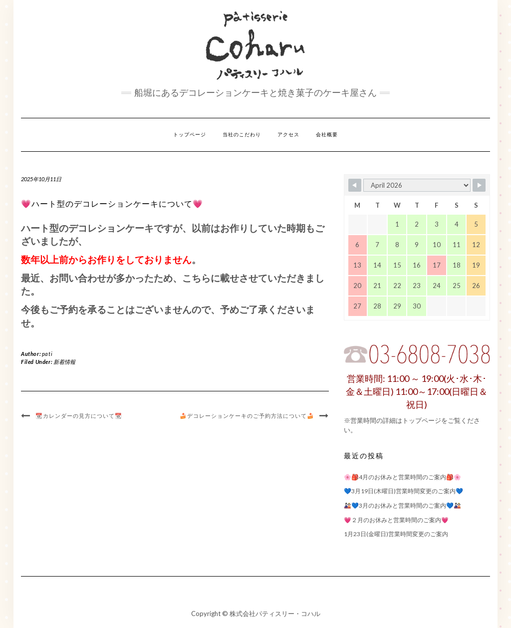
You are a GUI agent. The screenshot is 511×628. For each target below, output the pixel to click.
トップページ (189, 134)
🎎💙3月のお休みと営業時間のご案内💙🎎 (402, 505)
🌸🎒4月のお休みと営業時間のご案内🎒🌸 (402, 477)
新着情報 (64, 361)
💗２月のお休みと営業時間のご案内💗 (396, 520)
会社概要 (327, 134)
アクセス (288, 134)
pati (47, 353)
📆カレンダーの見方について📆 (78, 415)
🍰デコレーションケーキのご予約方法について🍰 (247, 415)
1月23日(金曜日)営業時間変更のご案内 (396, 534)
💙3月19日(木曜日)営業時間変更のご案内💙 (403, 491)
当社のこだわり (242, 134)
